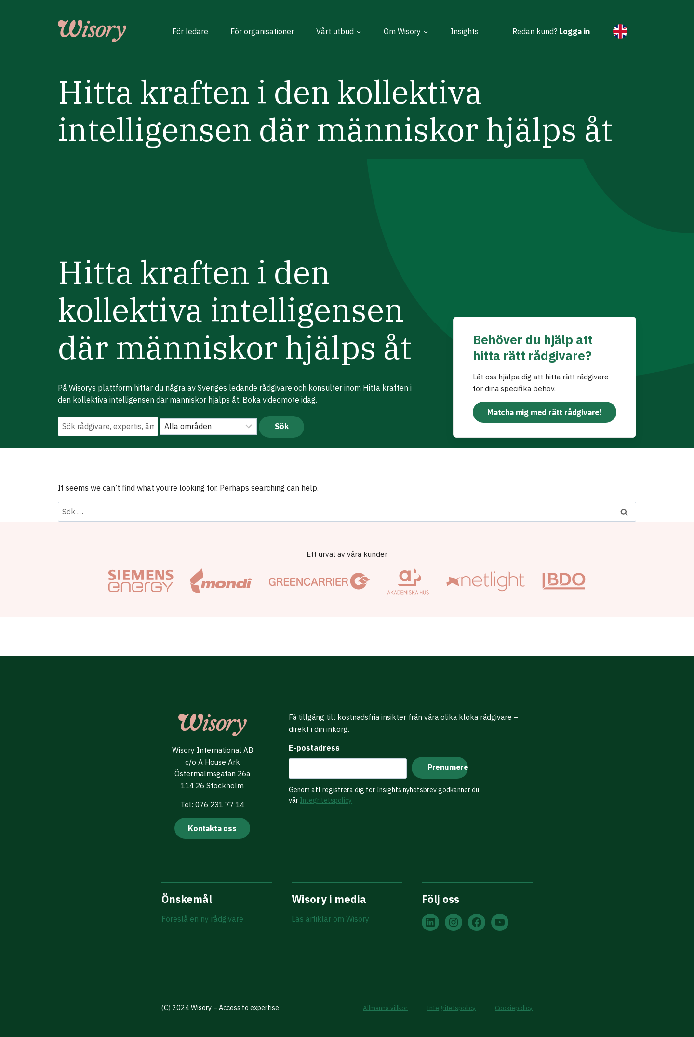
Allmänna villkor (378, 1007)
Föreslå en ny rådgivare (202, 919)
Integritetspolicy (324, 799)
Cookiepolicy (513, 1007)
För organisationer (262, 31)
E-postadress (312, 746)
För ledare (190, 31)
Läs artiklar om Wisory (330, 919)
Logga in (574, 31)
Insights (465, 31)
